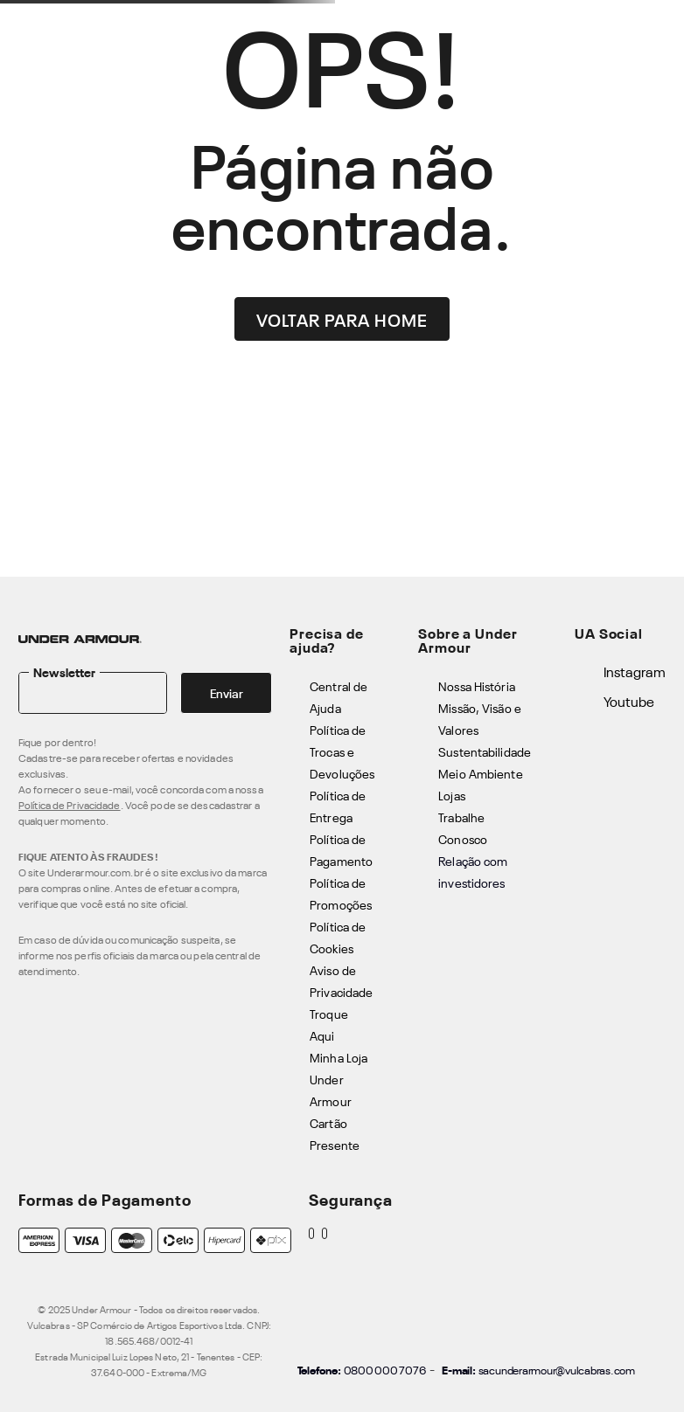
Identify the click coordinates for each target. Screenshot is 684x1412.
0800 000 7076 (385, 1369)
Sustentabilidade (484, 751)
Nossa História (476, 685)
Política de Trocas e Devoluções (342, 751)
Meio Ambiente (480, 773)
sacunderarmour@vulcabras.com (556, 1369)
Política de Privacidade (69, 805)
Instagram (635, 671)
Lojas (451, 794)
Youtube (629, 700)
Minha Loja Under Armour (338, 1079)
